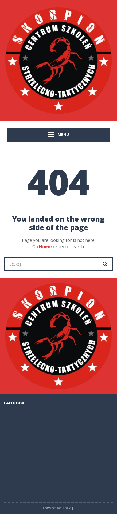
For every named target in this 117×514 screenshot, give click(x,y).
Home (45, 247)
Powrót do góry (58, 508)
